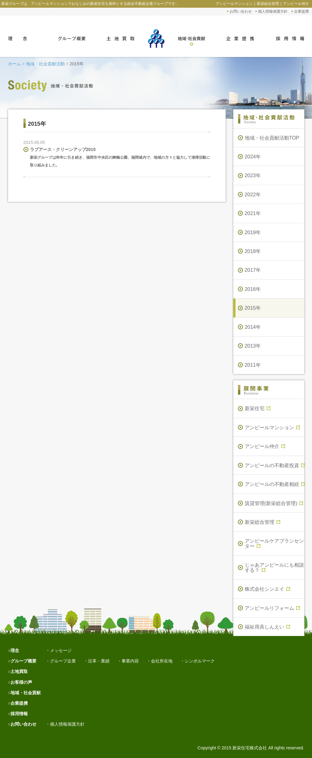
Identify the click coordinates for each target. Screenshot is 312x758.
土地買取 (19, 671)
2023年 (253, 175)
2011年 (253, 365)
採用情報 (19, 713)
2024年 (253, 156)
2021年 (253, 213)
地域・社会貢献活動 (45, 63)
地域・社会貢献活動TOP (272, 138)
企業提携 (301, 11)
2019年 (253, 232)
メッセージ (61, 650)
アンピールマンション (234, 4)
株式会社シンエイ (267, 589)
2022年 (253, 194)
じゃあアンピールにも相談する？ (274, 567)
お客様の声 (21, 682)
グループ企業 (63, 661)
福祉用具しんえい (267, 627)
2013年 (253, 345)
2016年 (253, 289)
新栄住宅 (257, 408)
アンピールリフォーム (272, 608)
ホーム (14, 63)
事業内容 (130, 661)
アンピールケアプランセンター (274, 543)
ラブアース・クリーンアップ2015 (63, 149)
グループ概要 (23, 661)
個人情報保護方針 (273, 11)
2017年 (253, 270)
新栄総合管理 (268, 4)
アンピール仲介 (296, 4)
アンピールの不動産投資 (274, 465)
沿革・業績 (99, 661)
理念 (14, 650)
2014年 (253, 327)
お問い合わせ (241, 11)
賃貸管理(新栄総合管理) (274, 503)
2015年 (253, 308)
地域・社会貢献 (25, 693)
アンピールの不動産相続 (274, 484)
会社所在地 (162, 661)
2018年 (253, 251)
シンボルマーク (200, 661)
